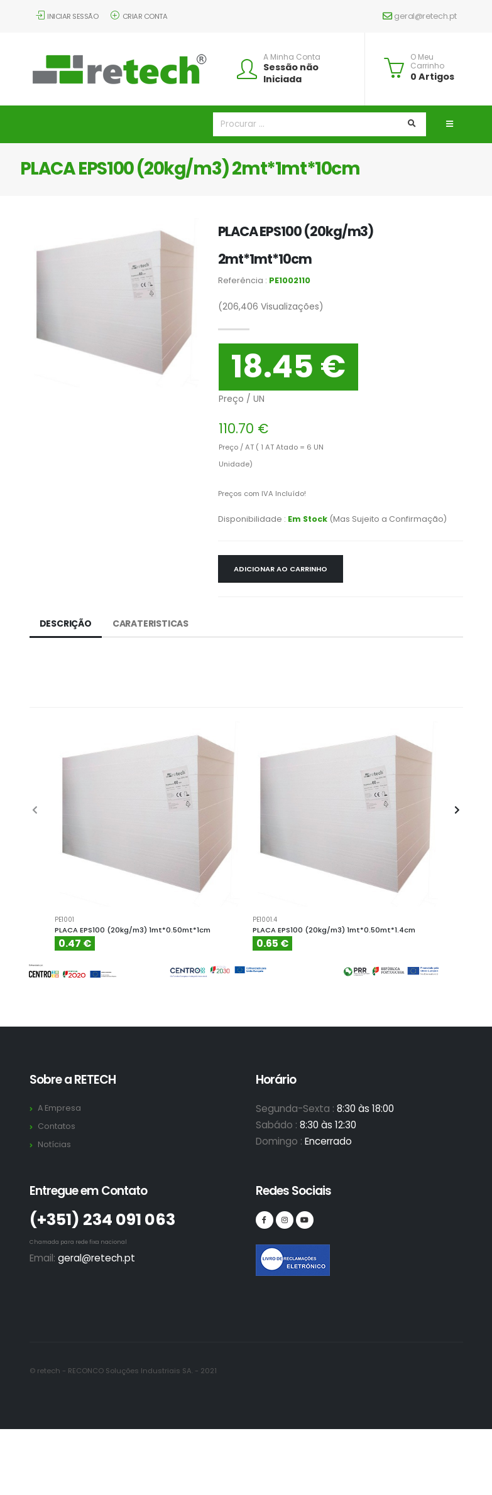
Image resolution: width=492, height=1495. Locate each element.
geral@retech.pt (420, 16)
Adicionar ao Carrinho (280, 569)
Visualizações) (271, 306)
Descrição (66, 623)
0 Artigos (432, 76)
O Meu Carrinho (427, 62)
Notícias (54, 1144)
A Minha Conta (291, 57)
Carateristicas (150, 623)
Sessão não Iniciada (291, 73)
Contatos (56, 1126)
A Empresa (59, 1108)
